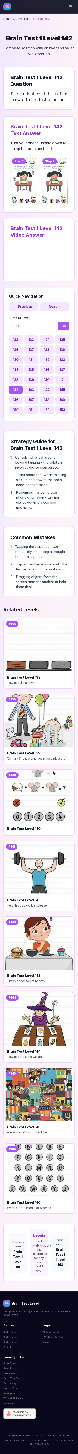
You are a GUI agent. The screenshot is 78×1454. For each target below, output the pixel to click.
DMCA (46, 1341)
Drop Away (9, 1383)
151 (31, 410)
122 (15, 340)
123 (31, 340)
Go (63, 326)
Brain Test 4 (10, 1341)
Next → (55, 307)
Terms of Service (53, 1336)
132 (47, 360)
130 (16, 360)
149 (62, 400)
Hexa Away (10, 1373)
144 (47, 390)
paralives (9, 1403)
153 (62, 410)
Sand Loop (10, 1368)
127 (31, 350)
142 (15, 390)
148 (47, 400)
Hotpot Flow (10, 1388)
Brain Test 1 (23, 18)
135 (31, 370)
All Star (7, 1346)
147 (31, 400)
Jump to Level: (19, 318)
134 (15, 370)
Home (7, 18)
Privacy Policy (50, 1331)
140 (47, 380)
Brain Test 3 (10, 1336)
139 (31, 380)
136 (47, 370)
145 (62, 390)
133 (62, 360)
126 (16, 350)
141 (62, 380)
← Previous (23, 307)
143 (31, 390)
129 (62, 350)
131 (31, 360)
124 (47, 340)
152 (47, 410)
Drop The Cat (11, 1378)
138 (16, 380)
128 (47, 350)
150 (16, 410)
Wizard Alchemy (13, 1398)
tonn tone (9, 1393)
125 (62, 340)
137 (62, 370)
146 (16, 400)
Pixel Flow (9, 1363)
